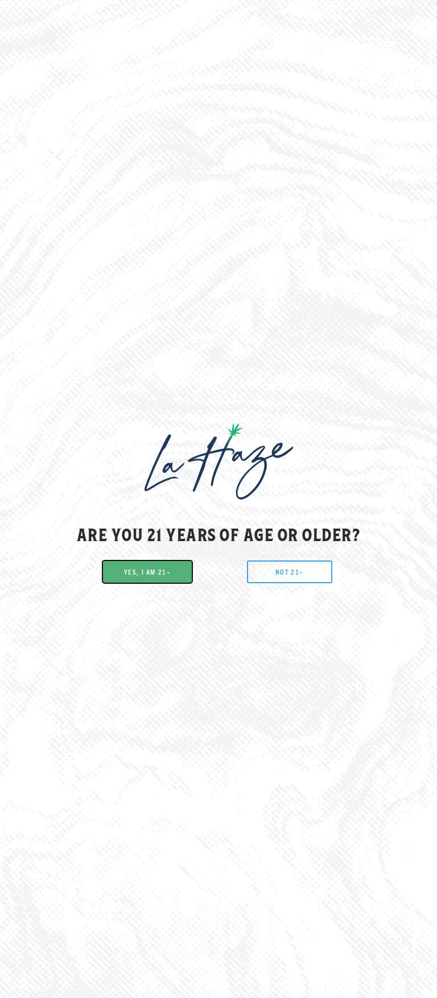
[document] (218, 499)
